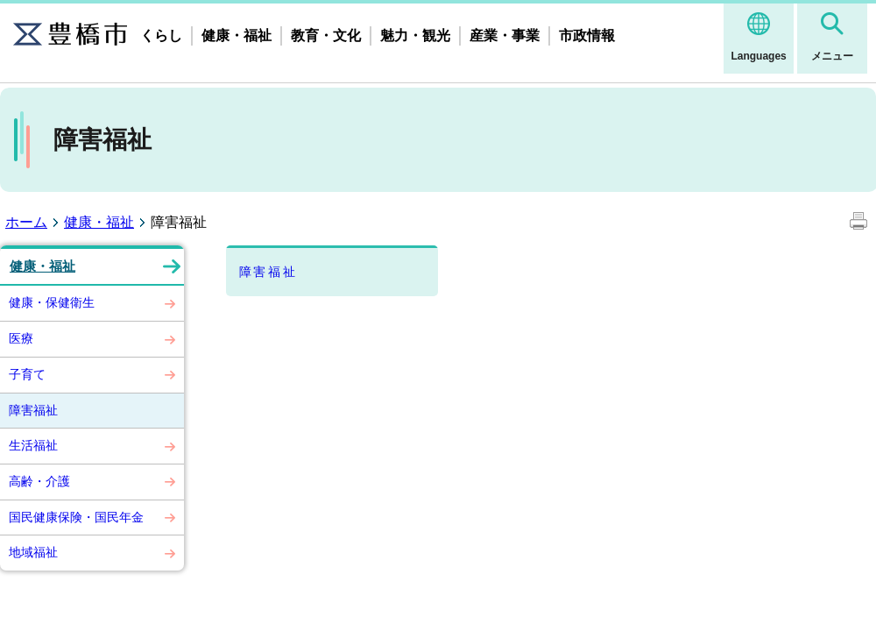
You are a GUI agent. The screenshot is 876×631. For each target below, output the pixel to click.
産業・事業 (505, 35)
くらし (161, 35)
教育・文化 (326, 35)
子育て (27, 374)
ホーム (26, 222)
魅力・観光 (415, 35)
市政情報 (587, 35)
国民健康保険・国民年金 (76, 517)
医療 (21, 338)
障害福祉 (33, 410)
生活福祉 (33, 445)
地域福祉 (33, 552)
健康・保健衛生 (52, 302)
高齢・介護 (39, 481)
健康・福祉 (236, 35)
